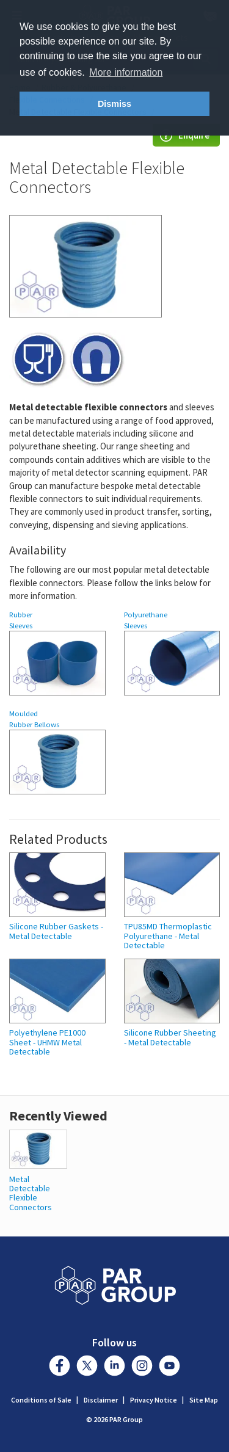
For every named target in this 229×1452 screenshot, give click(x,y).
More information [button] (125, 72)
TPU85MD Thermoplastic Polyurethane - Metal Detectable (168, 936)
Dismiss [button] (114, 104)
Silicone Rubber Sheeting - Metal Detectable (170, 1037)
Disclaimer (101, 1399)
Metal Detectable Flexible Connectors (30, 1193)
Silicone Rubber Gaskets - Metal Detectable (56, 931)
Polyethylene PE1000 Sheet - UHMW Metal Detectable (47, 1042)
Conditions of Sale (41, 1399)
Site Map (203, 1399)
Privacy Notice (153, 1399)
